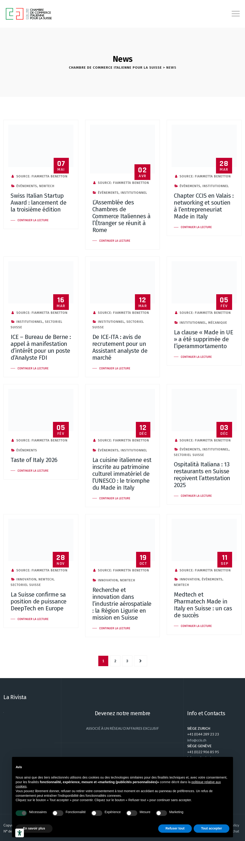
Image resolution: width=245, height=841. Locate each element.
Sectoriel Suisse (189, 455)
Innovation (26, 579)
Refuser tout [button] (175, 828)
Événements (26, 186)
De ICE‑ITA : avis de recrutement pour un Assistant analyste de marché (120, 347)
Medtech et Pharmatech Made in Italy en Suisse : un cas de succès (203, 605)
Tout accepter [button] (211, 828)
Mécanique (217, 323)
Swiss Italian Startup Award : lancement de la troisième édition (38, 202)
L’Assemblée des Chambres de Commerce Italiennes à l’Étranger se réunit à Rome (121, 216)
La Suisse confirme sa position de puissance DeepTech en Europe (39, 601)
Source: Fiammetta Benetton (39, 176)
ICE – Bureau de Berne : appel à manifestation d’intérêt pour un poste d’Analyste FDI (41, 347)
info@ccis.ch (196, 740)
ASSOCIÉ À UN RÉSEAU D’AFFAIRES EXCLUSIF (122, 728)
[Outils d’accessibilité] (19, 833)
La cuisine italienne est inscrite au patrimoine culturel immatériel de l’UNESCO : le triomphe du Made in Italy (122, 473)
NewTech (46, 186)
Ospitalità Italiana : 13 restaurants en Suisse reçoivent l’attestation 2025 (202, 475)
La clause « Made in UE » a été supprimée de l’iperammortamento (203, 339)
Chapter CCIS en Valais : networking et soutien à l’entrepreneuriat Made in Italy (203, 206)
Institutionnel (134, 193)
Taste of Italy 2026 (34, 460)
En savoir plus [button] (34, 828)
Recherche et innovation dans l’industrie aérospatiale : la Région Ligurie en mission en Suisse (122, 603)
